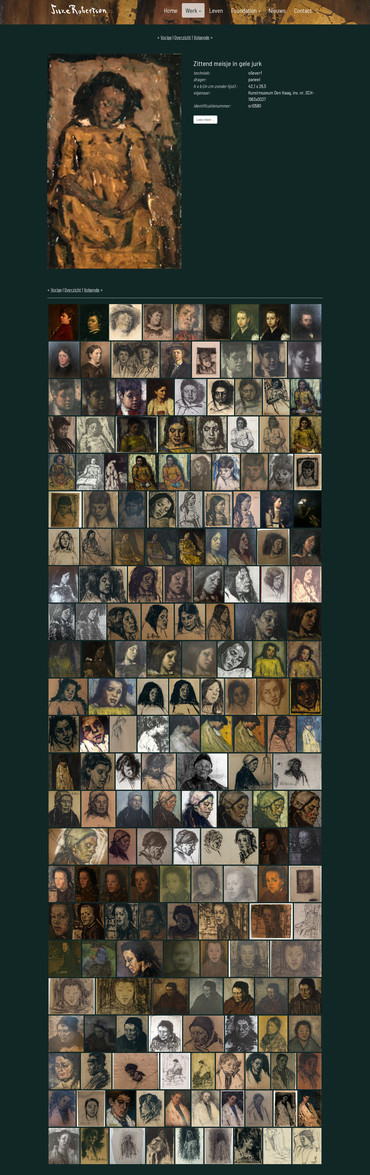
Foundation (245, 10)
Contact (303, 10)
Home (170, 10)
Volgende (201, 37)
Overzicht (182, 37)
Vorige (166, 37)
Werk (193, 10)
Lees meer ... (205, 119)
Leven (216, 10)
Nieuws (277, 10)
